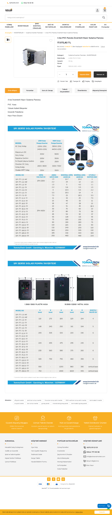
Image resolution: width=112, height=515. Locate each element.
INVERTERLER (92, 55)
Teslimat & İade (36, 455)
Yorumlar (29, 91)
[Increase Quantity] (73, 75)
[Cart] (104, 10)
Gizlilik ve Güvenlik (11, 451)
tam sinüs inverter (32, 404)
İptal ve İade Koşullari (12, 455)
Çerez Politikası (10, 462)
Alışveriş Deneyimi (99, 91)
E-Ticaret (51, 488)
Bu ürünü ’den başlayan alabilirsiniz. (81, 48)
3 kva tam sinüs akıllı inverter (53, 401)
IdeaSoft (44, 488)
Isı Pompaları (61, 466)
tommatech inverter (96, 401)
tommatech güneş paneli (79, 404)
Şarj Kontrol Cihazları (64, 455)
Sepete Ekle (84, 75)
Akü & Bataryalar (63, 458)
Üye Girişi (34, 448)
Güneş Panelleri (63, 448)
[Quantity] (66, 75)
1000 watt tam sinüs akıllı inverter (76, 401)
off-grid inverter (19, 401)
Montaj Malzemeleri (64, 462)
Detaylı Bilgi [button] (79, 512)
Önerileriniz (82, 91)
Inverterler (61, 451)
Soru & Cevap (47, 91)
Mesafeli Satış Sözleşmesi (14, 448)
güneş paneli (45, 404)
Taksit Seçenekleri (64, 91)
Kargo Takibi (35, 458)
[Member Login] (97, 10)
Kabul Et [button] (102, 512)
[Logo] (8, 10)
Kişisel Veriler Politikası (13, 458)
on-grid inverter (19, 404)
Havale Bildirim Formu (39, 462)
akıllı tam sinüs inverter (34, 401)
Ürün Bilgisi (12, 91)
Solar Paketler (62, 469)
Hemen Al (100, 75)
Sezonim (72, 484)
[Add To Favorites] (51, 41)
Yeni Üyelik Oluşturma (39, 451)
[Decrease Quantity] (59, 75)
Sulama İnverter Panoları (77, 55)
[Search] (56, 18)
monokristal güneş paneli (60, 404)
